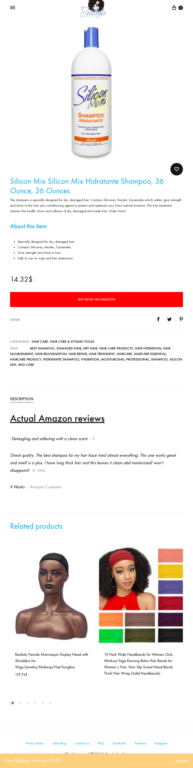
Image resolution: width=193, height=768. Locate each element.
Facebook (119, 743)
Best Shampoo (42, 348)
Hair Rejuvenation (51, 354)
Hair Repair (78, 354)
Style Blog (59, 743)
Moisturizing (112, 359)
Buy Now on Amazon (96, 299)
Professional (137, 359)
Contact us (82, 743)
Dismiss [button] (181, 761)
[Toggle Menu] (12, 8)
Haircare (124, 354)
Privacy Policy (35, 743)
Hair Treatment (102, 354)
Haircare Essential (150, 354)
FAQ (101, 743)
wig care (26, 365)
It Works (17, 487)
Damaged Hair (69, 348)
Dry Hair (90, 348)
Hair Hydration (148, 348)
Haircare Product (25, 359)
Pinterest (140, 743)
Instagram (161, 743)
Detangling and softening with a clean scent (48, 438)
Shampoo (159, 359)
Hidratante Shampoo (61, 359)
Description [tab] (21, 398)
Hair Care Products (116, 348)
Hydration (90, 359)
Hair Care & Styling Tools (72, 341)
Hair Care (40, 341)
